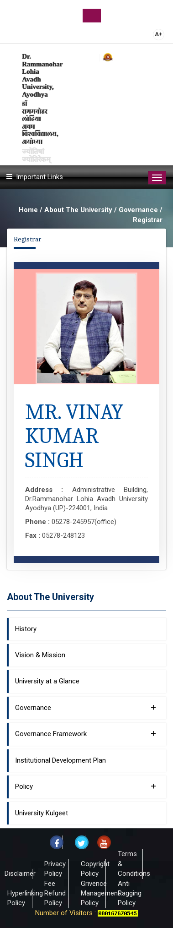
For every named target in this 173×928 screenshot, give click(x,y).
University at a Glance (47, 681)
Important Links (39, 177)
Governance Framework (85, 733)
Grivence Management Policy (100, 893)
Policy (85, 786)
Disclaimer (20, 873)
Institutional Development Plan (60, 760)
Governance (85, 707)
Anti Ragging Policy (130, 893)
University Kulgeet (41, 813)
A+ (159, 34)
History (26, 629)
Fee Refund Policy (55, 893)
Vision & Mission (40, 655)
